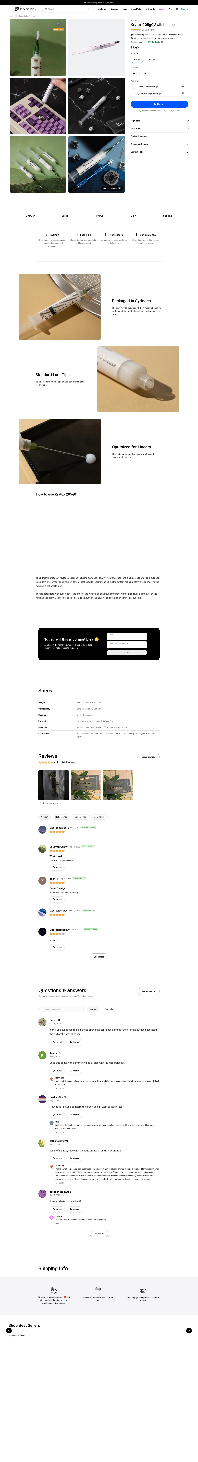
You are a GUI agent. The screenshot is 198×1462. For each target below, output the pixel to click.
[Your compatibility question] (127, 644)
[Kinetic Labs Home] (25, 9)
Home (12, 16)
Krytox (32, 16)
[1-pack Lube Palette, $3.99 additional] (159, 87)
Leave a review (148, 757)
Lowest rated (80, 817)
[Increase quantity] (145, 73)
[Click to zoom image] (38, 47)
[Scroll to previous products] (9, 1330)
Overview (30, 215)
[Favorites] (170, 9)
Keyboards (150, 9)
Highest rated (61, 817)
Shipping (167, 215)
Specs (65, 215)
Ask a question (148, 991)
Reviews (99, 215)
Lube (124, 9)
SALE (161, 9)
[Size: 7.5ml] (151, 60)
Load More (99, 957)
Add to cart (159, 104)
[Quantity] (139, 73)
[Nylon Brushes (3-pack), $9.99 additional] (159, 94)
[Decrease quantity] (134, 73)
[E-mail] (127, 636)
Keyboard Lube (22, 16)
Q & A (133, 215)
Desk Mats (136, 9)
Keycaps (114, 9)
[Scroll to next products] (189, 1330)
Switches (102, 9)
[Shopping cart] (176, 9)
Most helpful (99, 817)
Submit (127, 652)
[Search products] (67, 9)
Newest (44, 817)
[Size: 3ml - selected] (137, 60)
